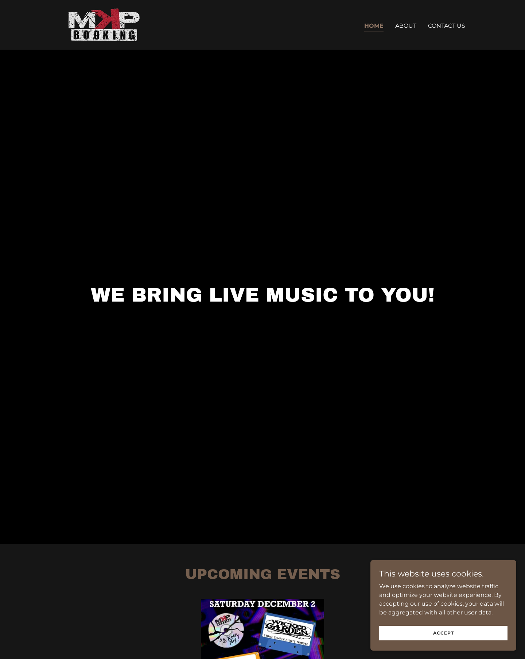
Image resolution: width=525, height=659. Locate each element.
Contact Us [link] (446, 25)
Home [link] (374, 25)
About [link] (405, 25)
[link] (104, 24)
